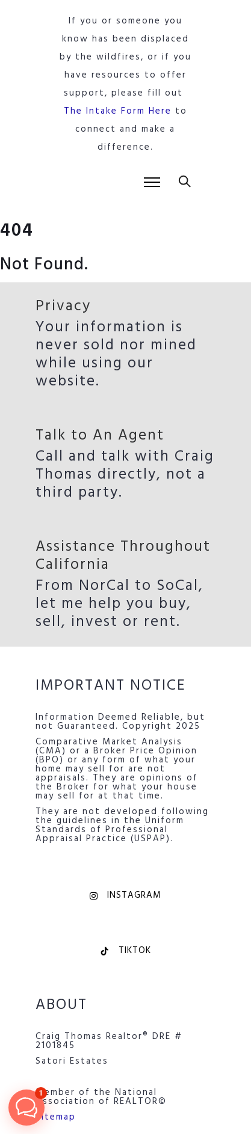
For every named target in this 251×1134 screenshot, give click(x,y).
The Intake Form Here (118, 111)
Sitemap (56, 1117)
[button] (26, 1108)
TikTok (125, 950)
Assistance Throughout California (123, 556)
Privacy (63, 307)
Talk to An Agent (100, 436)
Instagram (125, 895)
